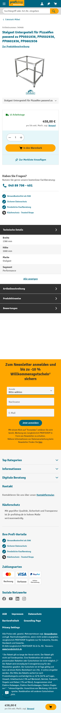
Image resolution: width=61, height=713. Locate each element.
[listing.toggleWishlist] (30, 160)
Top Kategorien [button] (30, 460)
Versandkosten (50, 634)
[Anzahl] (15, 137)
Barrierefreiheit (10, 620)
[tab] (30, 254)
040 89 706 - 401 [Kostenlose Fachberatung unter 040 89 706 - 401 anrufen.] (17, 185)
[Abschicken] (30, 423)
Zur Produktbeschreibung (15, 46)
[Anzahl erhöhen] (21, 137)
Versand (52, 125)
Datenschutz (35, 614)
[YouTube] (11, 599)
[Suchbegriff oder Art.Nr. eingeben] (26, 11)
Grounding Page (32, 620)
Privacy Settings (11, 627)
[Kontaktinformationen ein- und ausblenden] (6, 692)
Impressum (17, 614)
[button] (30, 477)
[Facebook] (4, 599)
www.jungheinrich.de (12, 649)
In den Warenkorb (30, 148)
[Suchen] (54, 11)
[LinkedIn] (17, 599)
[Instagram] (24, 599)
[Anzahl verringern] (10, 137)
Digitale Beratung (14, 478)
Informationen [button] (30, 469)
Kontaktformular (45, 494)
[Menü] (4, 3)
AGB (4, 614)
